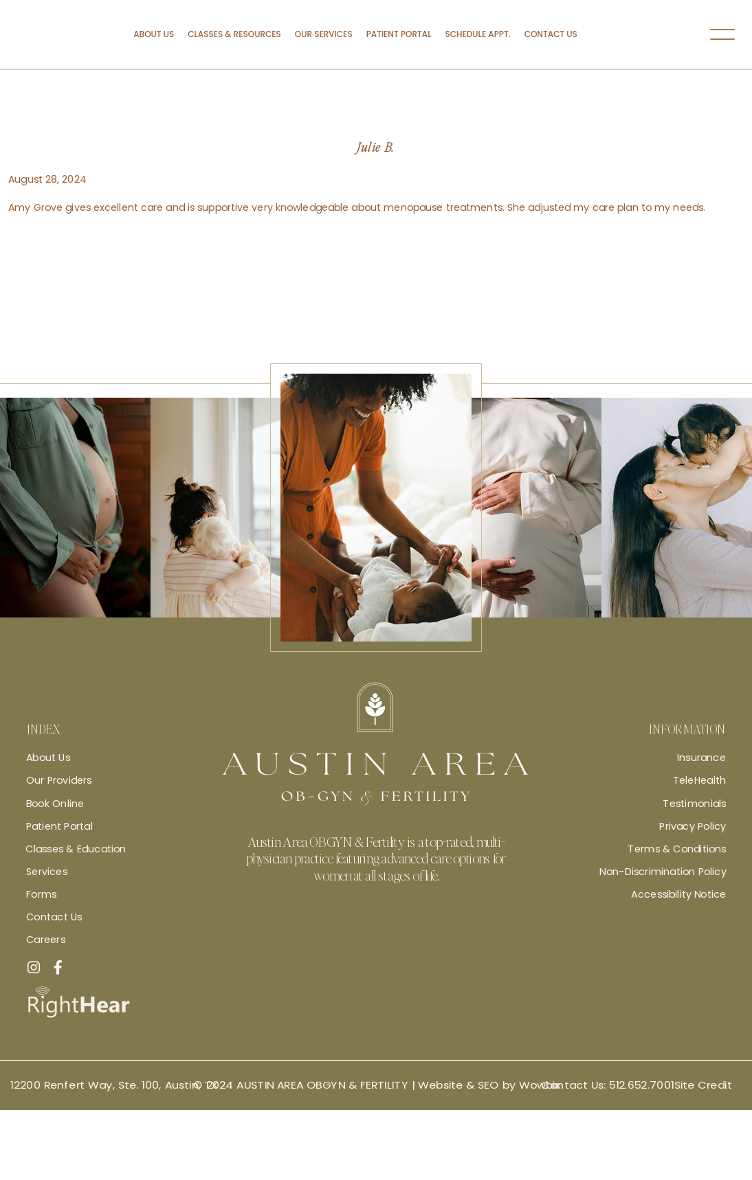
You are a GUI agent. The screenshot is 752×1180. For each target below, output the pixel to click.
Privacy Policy (692, 825)
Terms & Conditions (677, 849)
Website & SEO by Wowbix (489, 1085)
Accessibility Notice (678, 894)
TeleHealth (699, 780)
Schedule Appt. (478, 34)
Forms (41, 894)
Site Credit (703, 1085)
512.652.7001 (641, 1085)
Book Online (55, 803)
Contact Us (550, 34)
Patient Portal (399, 34)
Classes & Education (75, 849)
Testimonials (694, 803)
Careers (45, 939)
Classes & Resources (234, 34)
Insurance (701, 757)
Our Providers (59, 780)
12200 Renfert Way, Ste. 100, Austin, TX (114, 1085)
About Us (153, 34)
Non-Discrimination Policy (662, 871)
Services (46, 871)
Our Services (324, 34)
